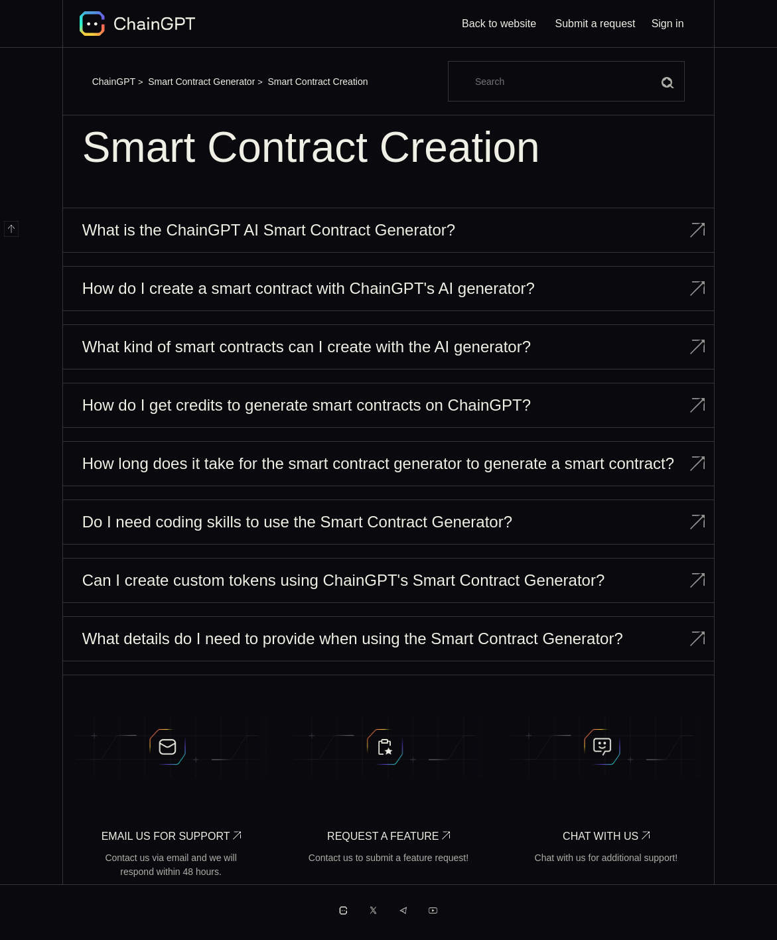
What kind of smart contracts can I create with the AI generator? (306, 347)
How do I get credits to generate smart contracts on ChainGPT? (306, 405)
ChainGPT (113, 81)
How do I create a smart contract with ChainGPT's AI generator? (308, 288)
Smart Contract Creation (318, 81)
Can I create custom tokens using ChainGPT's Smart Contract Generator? (343, 580)
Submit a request (595, 23)
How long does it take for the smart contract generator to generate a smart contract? (378, 463)
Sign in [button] (668, 23)
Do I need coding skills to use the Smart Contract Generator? (297, 522)
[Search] (566, 81)
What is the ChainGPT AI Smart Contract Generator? (268, 230)
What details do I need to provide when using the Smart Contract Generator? (352, 638)
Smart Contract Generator (201, 81)
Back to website (499, 23)
